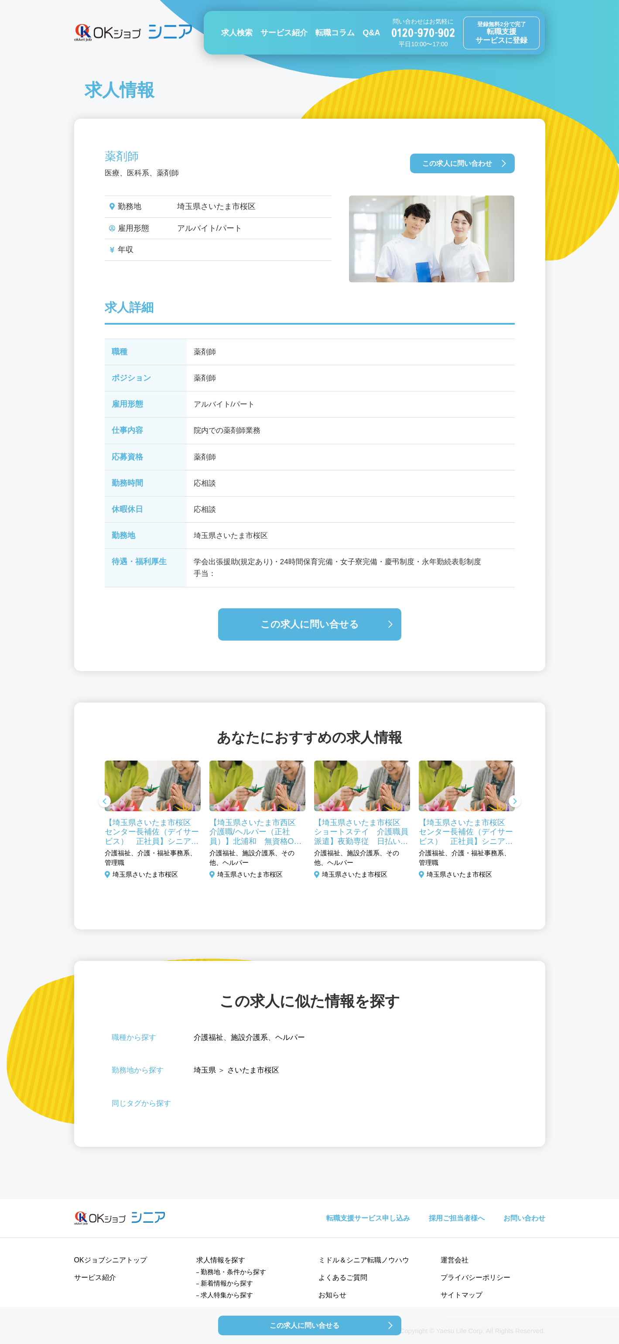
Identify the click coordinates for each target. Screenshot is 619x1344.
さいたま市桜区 (253, 1070)
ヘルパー (290, 1037)
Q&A (371, 32)
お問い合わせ (524, 1218)
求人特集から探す (227, 1295)
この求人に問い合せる (309, 624)
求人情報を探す (220, 1260)
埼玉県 (205, 1070)
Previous (104, 802)
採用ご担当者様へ (457, 1218)
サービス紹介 (284, 32)
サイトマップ (461, 1295)
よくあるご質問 (342, 1277)
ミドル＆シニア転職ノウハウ (363, 1260)
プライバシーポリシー (475, 1277)
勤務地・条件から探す (233, 1271)
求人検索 (237, 32)
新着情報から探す (227, 1283)
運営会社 (455, 1260)
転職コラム (335, 32)
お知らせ (332, 1295)
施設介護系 (249, 1037)
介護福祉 (208, 1037)
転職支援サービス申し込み (368, 1218)
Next (514, 802)
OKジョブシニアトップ (110, 1260)
